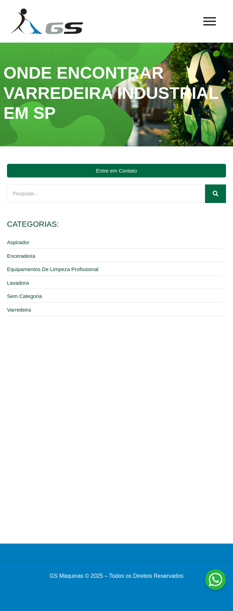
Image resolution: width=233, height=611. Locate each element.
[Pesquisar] (106, 193)
